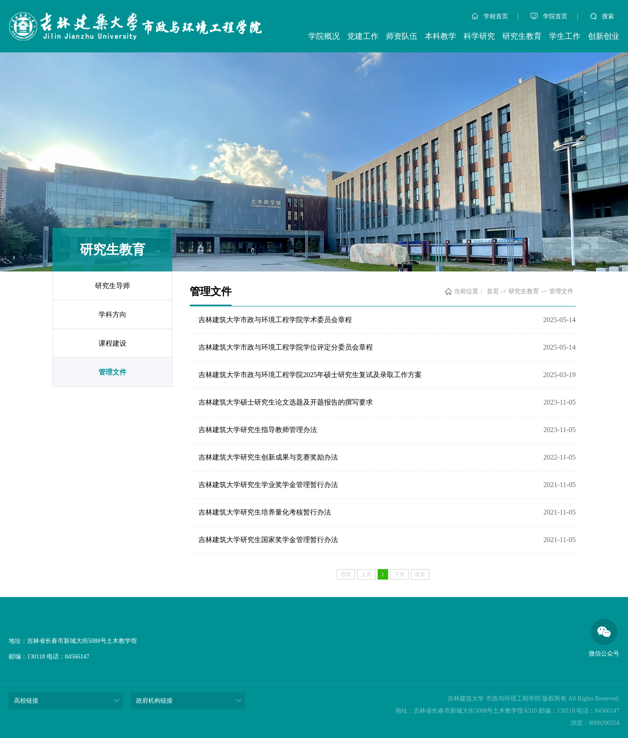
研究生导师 (112, 285)
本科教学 (440, 36)
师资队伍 (401, 36)
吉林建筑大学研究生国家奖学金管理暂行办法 (268, 539)
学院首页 (548, 16)
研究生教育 (522, 36)
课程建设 (112, 343)
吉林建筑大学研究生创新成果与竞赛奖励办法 (268, 457)
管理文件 (112, 372)
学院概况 (324, 36)
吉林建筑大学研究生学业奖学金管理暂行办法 (268, 484)
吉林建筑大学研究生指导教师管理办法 (257, 429)
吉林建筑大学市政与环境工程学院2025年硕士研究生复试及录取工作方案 (310, 374)
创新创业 (603, 36)
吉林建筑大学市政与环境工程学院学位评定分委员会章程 (285, 347)
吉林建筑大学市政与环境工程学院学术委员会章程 (275, 319)
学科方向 (112, 314)
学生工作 (564, 36)
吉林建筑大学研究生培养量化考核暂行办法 (264, 512)
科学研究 (479, 36)
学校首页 (490, 16)
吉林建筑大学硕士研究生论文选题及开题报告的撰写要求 (285, 402)
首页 (493, 291)
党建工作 (363, 36)
